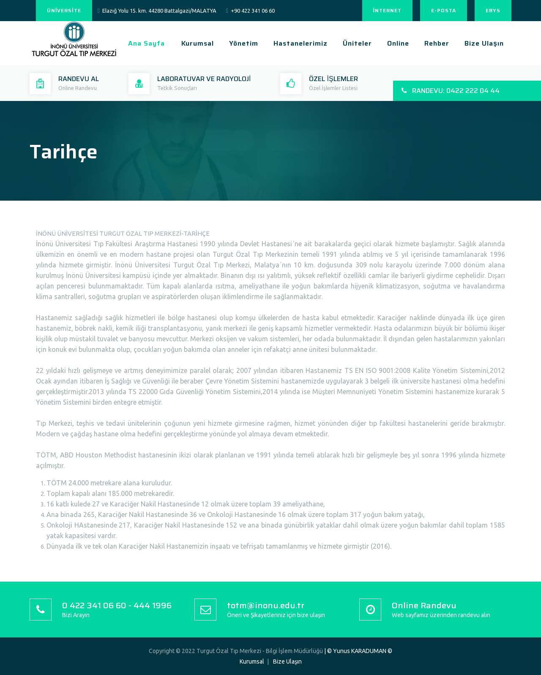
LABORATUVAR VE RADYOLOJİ (204, 78)
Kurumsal (197, 43)
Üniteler (357, 43)
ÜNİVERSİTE (64, 10)
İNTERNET (387, 10)
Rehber (436, 43)
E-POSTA (443, 10)
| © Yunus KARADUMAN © (358, 651)
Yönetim (243, 43)
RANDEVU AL (78, 78)
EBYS (493, 10)
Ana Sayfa (146, 43)
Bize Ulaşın (484, 43)
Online (398, 43)
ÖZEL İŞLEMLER (333, 78)
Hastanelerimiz (300, 43)
